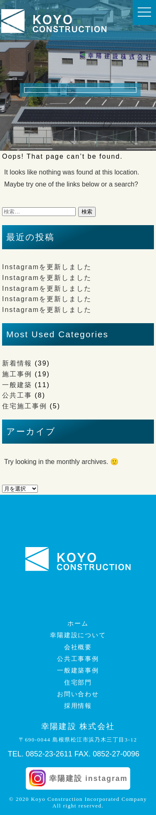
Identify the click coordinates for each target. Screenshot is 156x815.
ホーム (78, 623)
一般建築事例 (78, 670)
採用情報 (78, 705)
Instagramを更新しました (47, 266)
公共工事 (17, 395)
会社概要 (78, 647)
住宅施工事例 (24, 406)
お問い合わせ (78, 694)
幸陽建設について (78, 635)
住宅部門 (78, 682)
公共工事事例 (78, 658)
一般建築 (17, 384)
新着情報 (17, 363)
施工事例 (17, 374)
